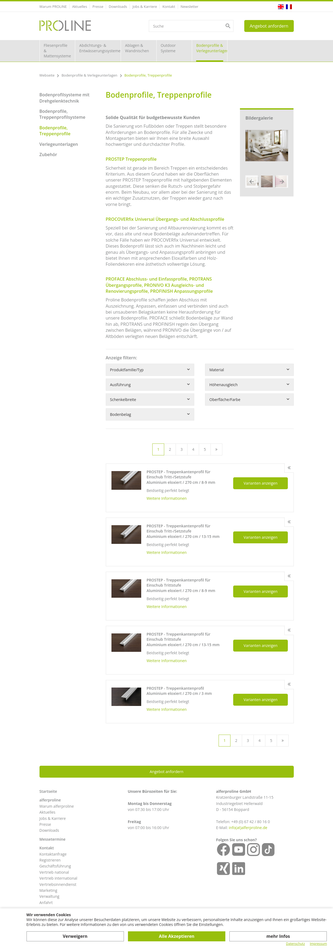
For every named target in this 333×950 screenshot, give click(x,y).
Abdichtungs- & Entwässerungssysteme (99, 48)
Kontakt (168, 6)
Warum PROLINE (53, 6)
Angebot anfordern (269, 26)
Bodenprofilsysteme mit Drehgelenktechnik (64, 98)
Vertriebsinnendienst (58, 884)
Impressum (318, 944)
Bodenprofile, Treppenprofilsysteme (62, 114)
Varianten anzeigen (261, 483)
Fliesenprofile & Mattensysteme (57, 50)
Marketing (48, 890)
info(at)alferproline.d (247, 827)
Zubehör (48, 154)
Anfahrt (46, 902)
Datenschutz (295, 944)
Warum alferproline (56, 806)
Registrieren (50, 860)
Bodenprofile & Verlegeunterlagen (212, 48)
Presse (98, 6)
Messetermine (52, 839)
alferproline (50, 800)
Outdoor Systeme (168, 48)
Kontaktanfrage (53, 854)
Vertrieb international (58, 878)
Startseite (48, 791)
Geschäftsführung (55, 866)
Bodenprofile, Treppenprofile (55, 131)
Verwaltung (49, 896)
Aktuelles (79, 6)
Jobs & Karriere (145, 6)
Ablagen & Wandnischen (137, 48)
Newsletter (190, 6)
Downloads (118, 6)
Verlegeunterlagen (58, 144)
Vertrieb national (54, 872)
